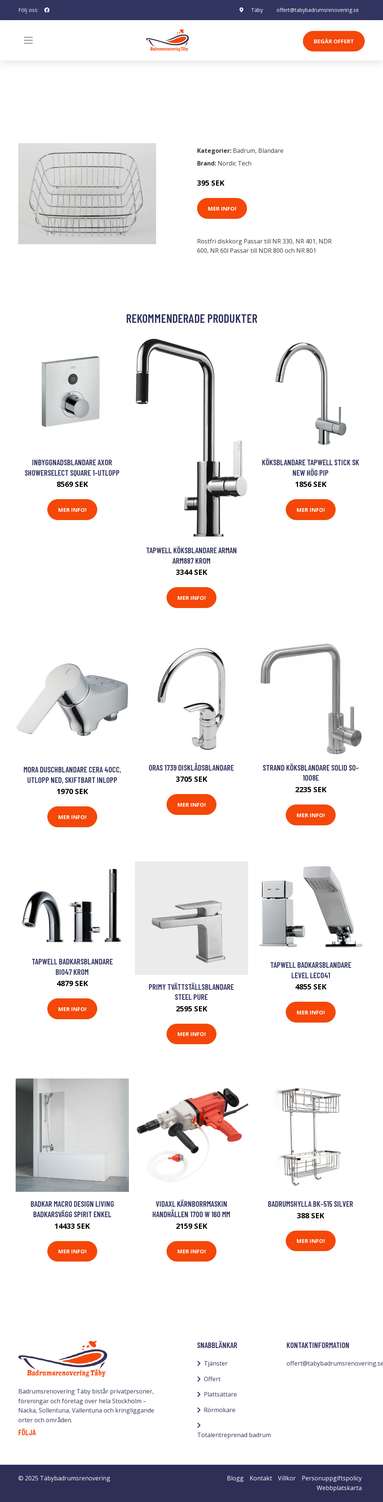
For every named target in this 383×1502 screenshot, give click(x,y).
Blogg (235, 1478)
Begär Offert (334, 41)
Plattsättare (220, 1394)
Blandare (70, 107)
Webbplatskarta (339, 1488)
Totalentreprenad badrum (234, 1435)
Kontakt (261, 1478)
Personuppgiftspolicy (332, 1478)
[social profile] (47, 10)
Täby (257, 9)
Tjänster (216, 1363)
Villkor (287, 1478)
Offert (212, 1379)
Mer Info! (222, 208)
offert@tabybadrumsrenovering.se (317, 9)
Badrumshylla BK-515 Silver (310, 1203)
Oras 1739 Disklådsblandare (191, 767)
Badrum (37, 107)
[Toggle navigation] (28, 40)
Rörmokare (219, 1410)
